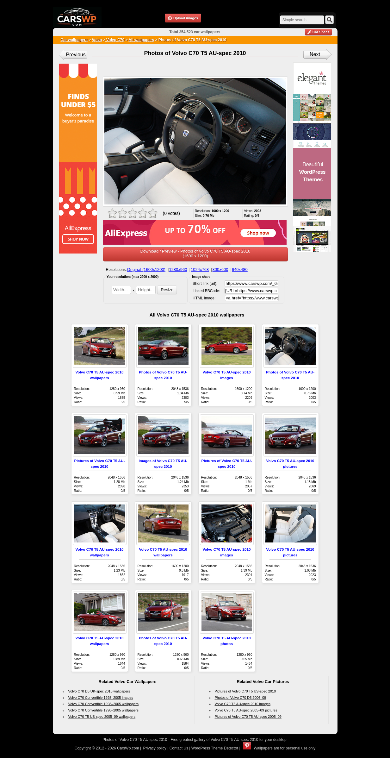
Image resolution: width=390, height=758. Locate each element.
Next (315, 54)
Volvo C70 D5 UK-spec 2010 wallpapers (99, 691)
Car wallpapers (74, 40)
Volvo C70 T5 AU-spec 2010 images (243, 704)
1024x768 (200, 269)
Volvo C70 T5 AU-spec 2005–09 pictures (246, 710)
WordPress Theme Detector (214, 748)
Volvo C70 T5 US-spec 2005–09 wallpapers (102, 716)
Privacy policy (154, 748)
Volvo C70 (114, 40)
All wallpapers (141, 40)
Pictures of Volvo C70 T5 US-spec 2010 (245, 691)
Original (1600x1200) (146, 269)
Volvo (97, 40)
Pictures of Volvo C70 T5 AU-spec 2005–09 (248, 716)
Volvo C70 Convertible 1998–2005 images (100, 697)
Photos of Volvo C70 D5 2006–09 (240, 697)
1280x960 (178, 269)
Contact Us (179, 748)
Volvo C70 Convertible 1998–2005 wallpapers (103, 704)
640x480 (240, 269)
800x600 (220, 269)
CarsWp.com (128, 748)
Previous (76, 54)
